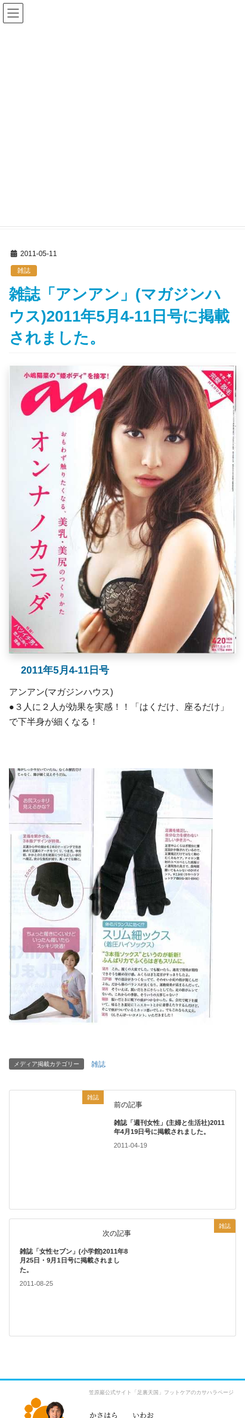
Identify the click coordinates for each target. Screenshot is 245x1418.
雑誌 (23, 270)
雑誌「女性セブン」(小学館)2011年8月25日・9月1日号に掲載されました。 (74, 1260)
